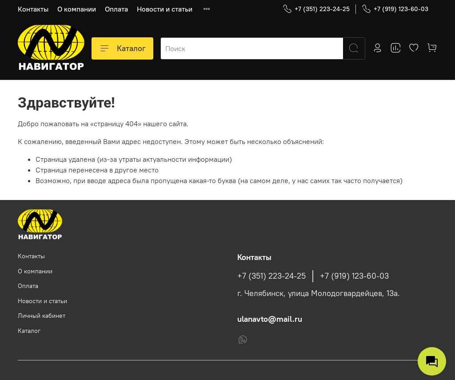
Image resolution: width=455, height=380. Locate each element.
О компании (76, 8)
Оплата (116, 8)
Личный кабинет (41, 316)
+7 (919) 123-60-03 (395, 9)
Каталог (122, 48)
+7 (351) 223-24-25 (316, 9)
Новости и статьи (164, 8)
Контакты (33, 8)
